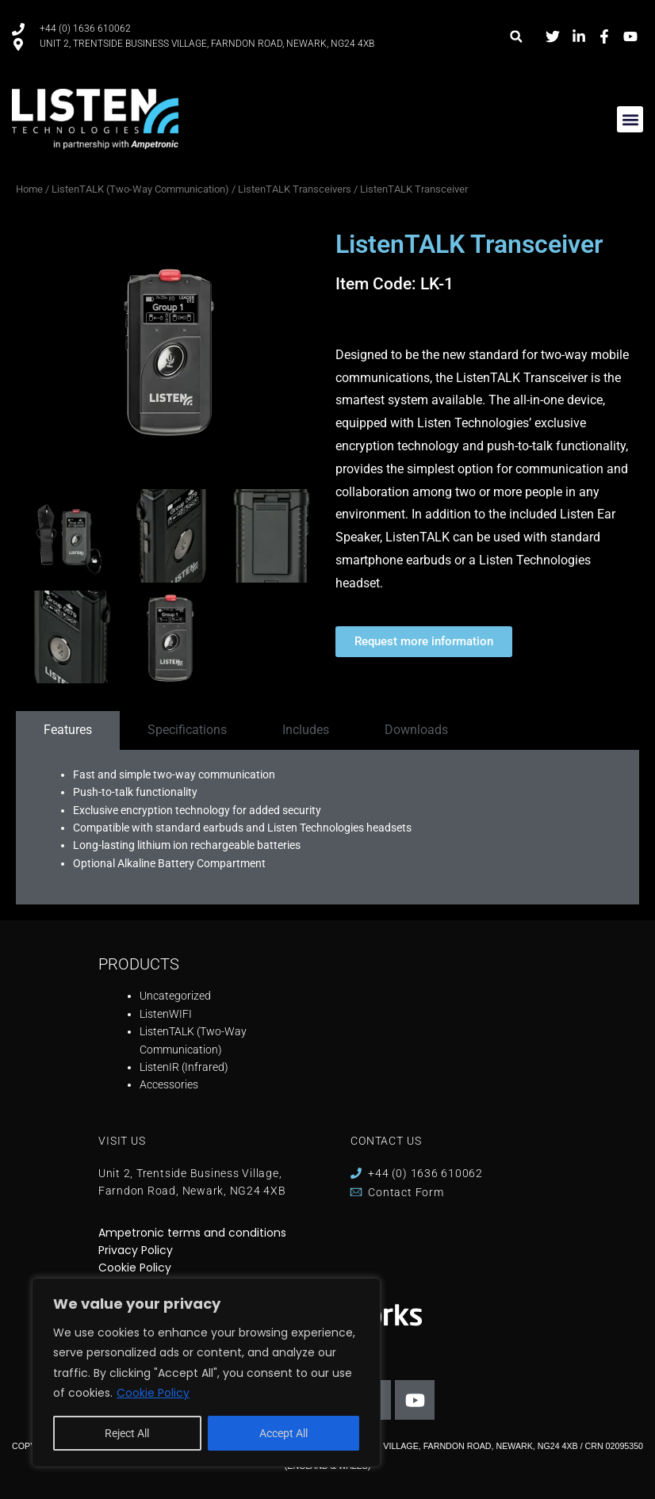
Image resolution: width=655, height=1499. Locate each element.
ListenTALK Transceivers (294, 189)
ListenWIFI (166, 1014)
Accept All (283, 1433)
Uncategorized (175, 995)
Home (29, 189)
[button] (516, 37)
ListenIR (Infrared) (184, 1067)
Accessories (169, 1084)
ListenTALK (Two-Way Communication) (140, 189)
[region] (206, 1372)
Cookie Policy (153, 1393)
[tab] (68, 730)
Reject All (127, 1433)
